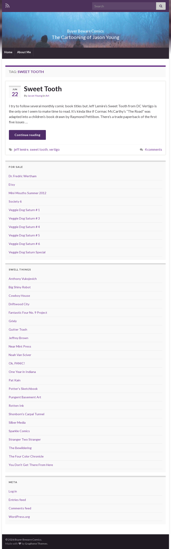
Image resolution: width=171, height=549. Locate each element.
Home (8, 52)
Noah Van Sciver (20, 355)
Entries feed (17, 500)
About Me (24, 52)
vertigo (54, 149)
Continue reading (27, 135)
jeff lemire (21, 149)
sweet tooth (39, 149)
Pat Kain (14, 380)
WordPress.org (19, 516)
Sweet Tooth (43, 89)
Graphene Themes (36, 543)
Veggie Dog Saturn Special (27, 252)
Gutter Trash (18, 329)
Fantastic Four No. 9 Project (28, 312)
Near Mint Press (20, 346)
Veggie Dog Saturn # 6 (24, 244)
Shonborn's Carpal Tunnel (26, 414)
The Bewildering (20, 448)
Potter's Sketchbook (23, 388)
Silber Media (17, 422)
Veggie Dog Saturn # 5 (24, 235)
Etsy (12, 184)
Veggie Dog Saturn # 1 (24, 210)
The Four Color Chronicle (26, 456)
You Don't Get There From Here (31, 465)
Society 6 (15, 201)
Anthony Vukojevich (23, 279)
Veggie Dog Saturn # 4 (24, 227)
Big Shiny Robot (20, 287)
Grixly (13, 321)
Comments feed (20, 508)
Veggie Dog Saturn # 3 (24, 218)
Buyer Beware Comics (85, 29)
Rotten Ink (16, 405)
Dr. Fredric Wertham (23, 176)
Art (47, 95)
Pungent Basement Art (25, 397)
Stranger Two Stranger (25, 439)
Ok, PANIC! (17, 363)
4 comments (153, 149)
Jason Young (35, 95)
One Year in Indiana (22, 372)
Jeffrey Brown (18, 338)
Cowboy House (19, 295)
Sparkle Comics (19, 431)
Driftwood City (19, 304)
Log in (13, 491)
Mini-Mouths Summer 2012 (27, 193)
